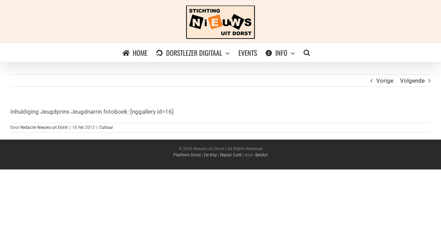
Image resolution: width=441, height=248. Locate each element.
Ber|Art (261, 155)
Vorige (384, 80)
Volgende (412, 80)
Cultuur (106, 127)
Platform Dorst (187, 155)
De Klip (210, 155)
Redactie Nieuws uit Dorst (44, 127)
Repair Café (231, 155)
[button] (311, 52)
